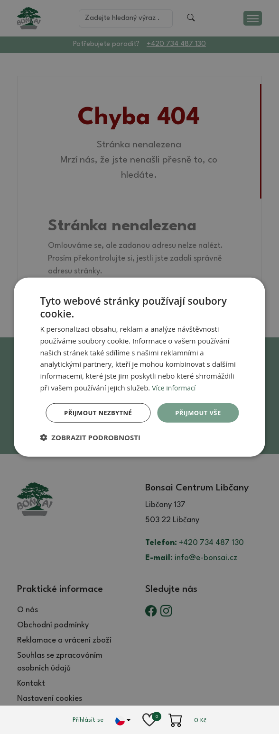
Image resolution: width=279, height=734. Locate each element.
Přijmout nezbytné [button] (141, 425)
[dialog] (139, 367)
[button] (90, 450)
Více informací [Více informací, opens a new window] (175, 374)
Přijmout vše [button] (141, 399)
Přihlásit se (88, 720)
